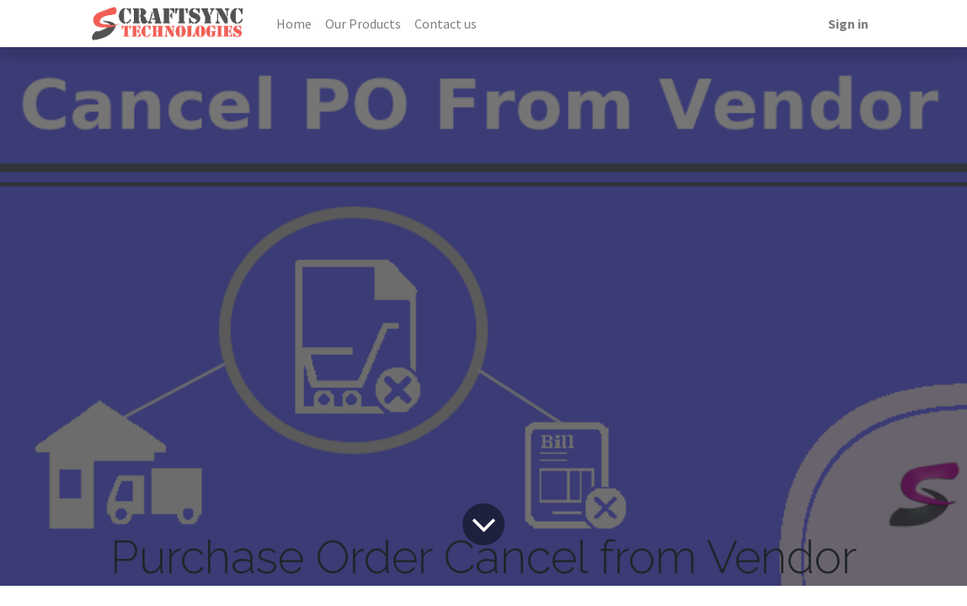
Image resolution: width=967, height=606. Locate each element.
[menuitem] (294, 23)
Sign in (848, 23)
